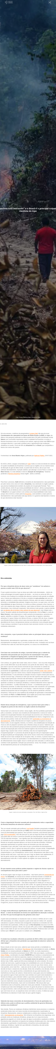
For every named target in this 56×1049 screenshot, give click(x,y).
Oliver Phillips (5, 955)
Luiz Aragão (30, 828)
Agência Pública (39, 455)
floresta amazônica (14, 473)
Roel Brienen (27, 949)
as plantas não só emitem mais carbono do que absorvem (22, 610)
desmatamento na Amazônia (14, 1015)
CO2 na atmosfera (9, 834)
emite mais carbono (46, 671)
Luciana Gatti (33, 433)
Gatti (29, 464)
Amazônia (28, 494)
